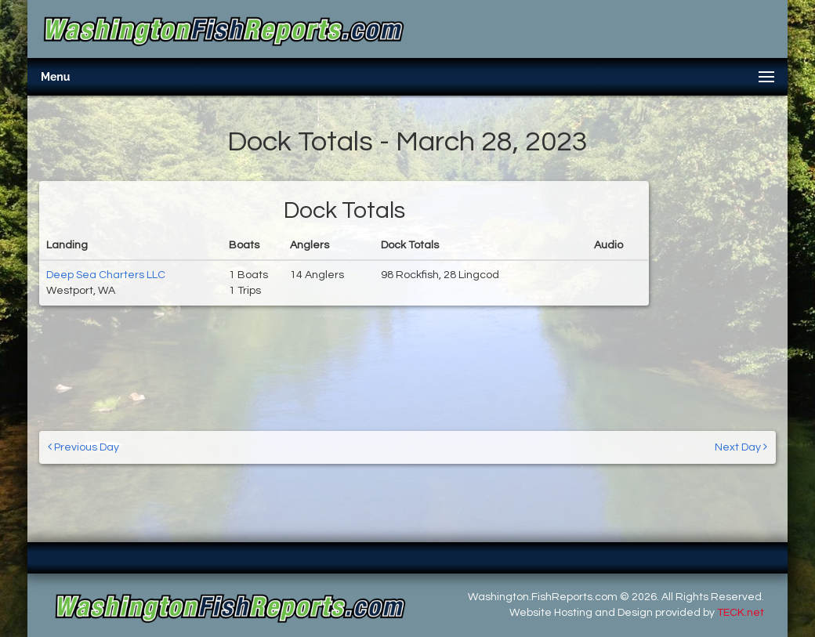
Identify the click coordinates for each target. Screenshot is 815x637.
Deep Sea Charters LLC (105, 275)
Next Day (741, 447)
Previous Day (83, 447)
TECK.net (740, 612)
